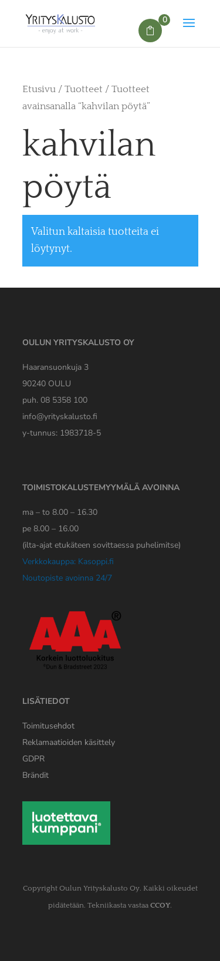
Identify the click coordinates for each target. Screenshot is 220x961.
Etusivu (39, 89)
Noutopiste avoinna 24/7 (67, 578)
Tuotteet (84, 89)
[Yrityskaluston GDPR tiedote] (33, 758)
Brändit (35, 775)
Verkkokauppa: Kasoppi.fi (68, 561)
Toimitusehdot (48, 725)
